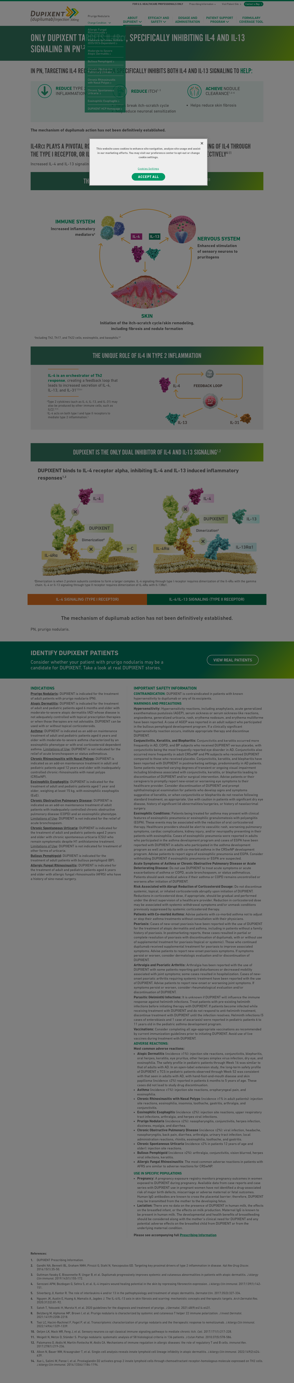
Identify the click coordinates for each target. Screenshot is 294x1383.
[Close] (201, 143)
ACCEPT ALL (148, 177)
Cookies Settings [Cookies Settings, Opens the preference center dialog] (148, 168)
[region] (148, 162)
